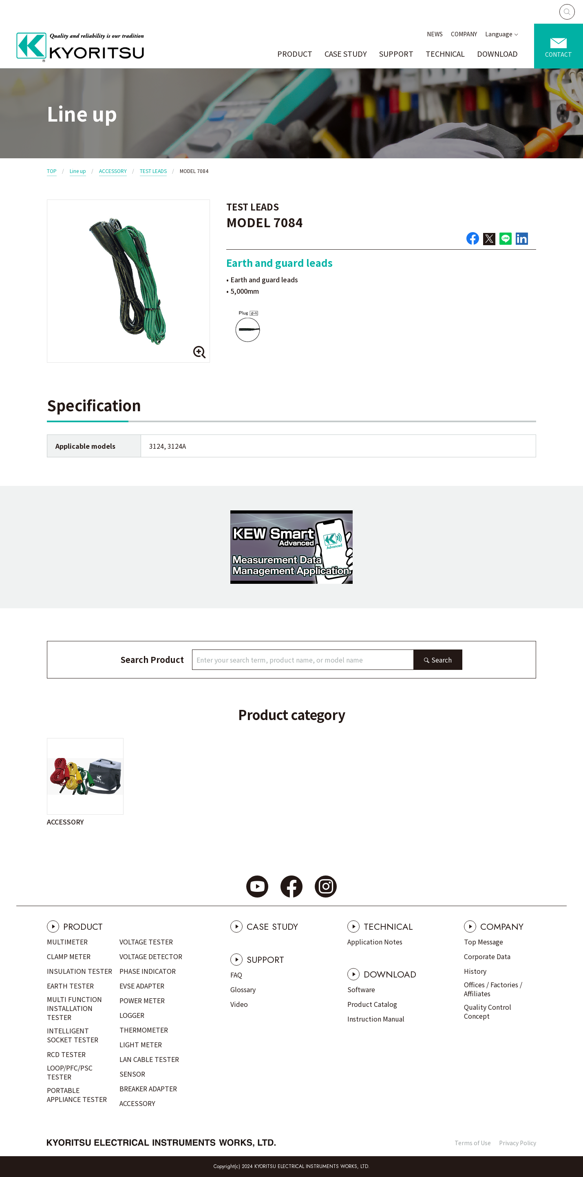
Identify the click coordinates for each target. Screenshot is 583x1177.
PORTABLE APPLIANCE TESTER (77, 1095)
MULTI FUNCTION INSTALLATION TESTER (74, 1008)
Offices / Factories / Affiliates (493, 989)
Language (498, 34)
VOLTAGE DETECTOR (150, 956)
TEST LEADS (153, 170)
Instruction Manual (375, 1018)
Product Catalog (372, 1004)
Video (239, 1004)
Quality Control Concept (487, 1011)
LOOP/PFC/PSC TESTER (70, 1072)
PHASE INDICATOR (147, 970)
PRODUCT (294, 53)
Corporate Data (487, 956)
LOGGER (131, 1015)
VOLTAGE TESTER (146, 941)
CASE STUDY (346, 53)
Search (441, 660)
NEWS (435, 34)
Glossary (243, 989)
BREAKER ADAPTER (148, 1088)
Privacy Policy (517, 1143)
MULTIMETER (67, 941)
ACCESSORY (113, 170)
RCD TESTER (66, 1054)
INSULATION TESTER (79, 970)
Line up (78, 170)
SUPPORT (396, 53)
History (475, 970)
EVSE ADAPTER (141, 985)
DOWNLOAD (497, 53)
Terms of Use (473, 1143)
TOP (52, 170)
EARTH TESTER (70, 985)
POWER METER (142, 1000)
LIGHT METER (140, 1044)
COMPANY (464, 34)
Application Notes (374, 941)
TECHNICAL (445, 53)
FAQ (236, 974)
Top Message (483, 941)
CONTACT (558, 54)
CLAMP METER (69, 956)
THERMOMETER (143, 1029)
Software (361, 989)
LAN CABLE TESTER (149, 1059)
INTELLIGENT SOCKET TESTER (72, 1035)
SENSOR (132, 1073)
